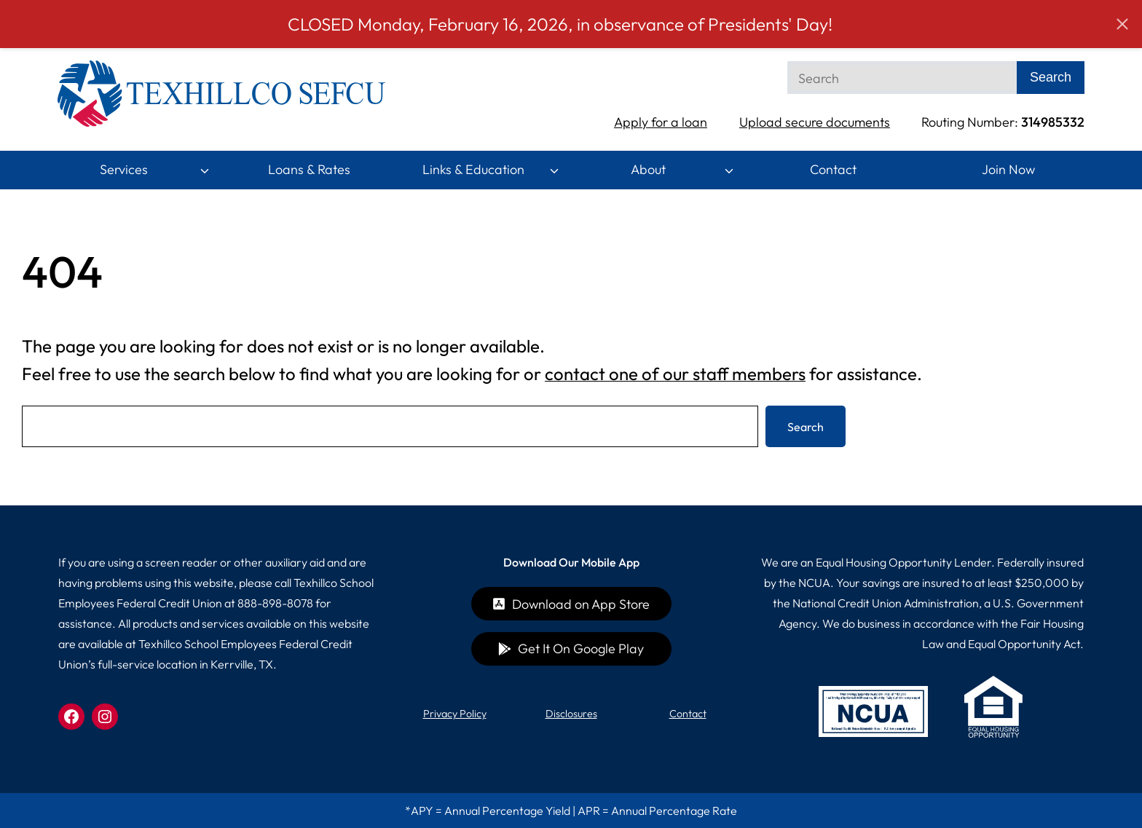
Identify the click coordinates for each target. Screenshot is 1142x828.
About (648, 169)
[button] (1122, 24)
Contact (833, 169)
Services (124, 169)
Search (805, 426)
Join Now (1008, 169)
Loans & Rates (309, 169)
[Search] (902, 77)
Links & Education (473, 169)
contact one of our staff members (675, 374)
